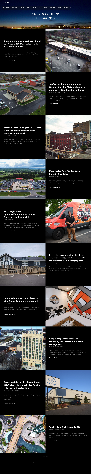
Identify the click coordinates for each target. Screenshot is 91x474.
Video (27, 7)
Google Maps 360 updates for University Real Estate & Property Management (67, 350)
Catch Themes (58, 470)
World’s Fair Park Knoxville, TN (66, 436)
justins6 (6, 49)
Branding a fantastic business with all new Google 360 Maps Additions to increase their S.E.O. (23, 44)
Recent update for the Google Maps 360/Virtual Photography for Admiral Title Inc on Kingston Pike (22, 394)
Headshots (14, 7)
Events (57, 7)
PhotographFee (10, 2)
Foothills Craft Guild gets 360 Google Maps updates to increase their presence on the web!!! (22, 134)
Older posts (45, 465)
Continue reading (9, 60)
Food (44, 7)
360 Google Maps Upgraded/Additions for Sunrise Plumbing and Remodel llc (21, 217)
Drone (21, 7)
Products (50, 7)
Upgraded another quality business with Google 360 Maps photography (23, 307)
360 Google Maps (35, 7)
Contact (64, 7)
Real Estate (6, 7)
